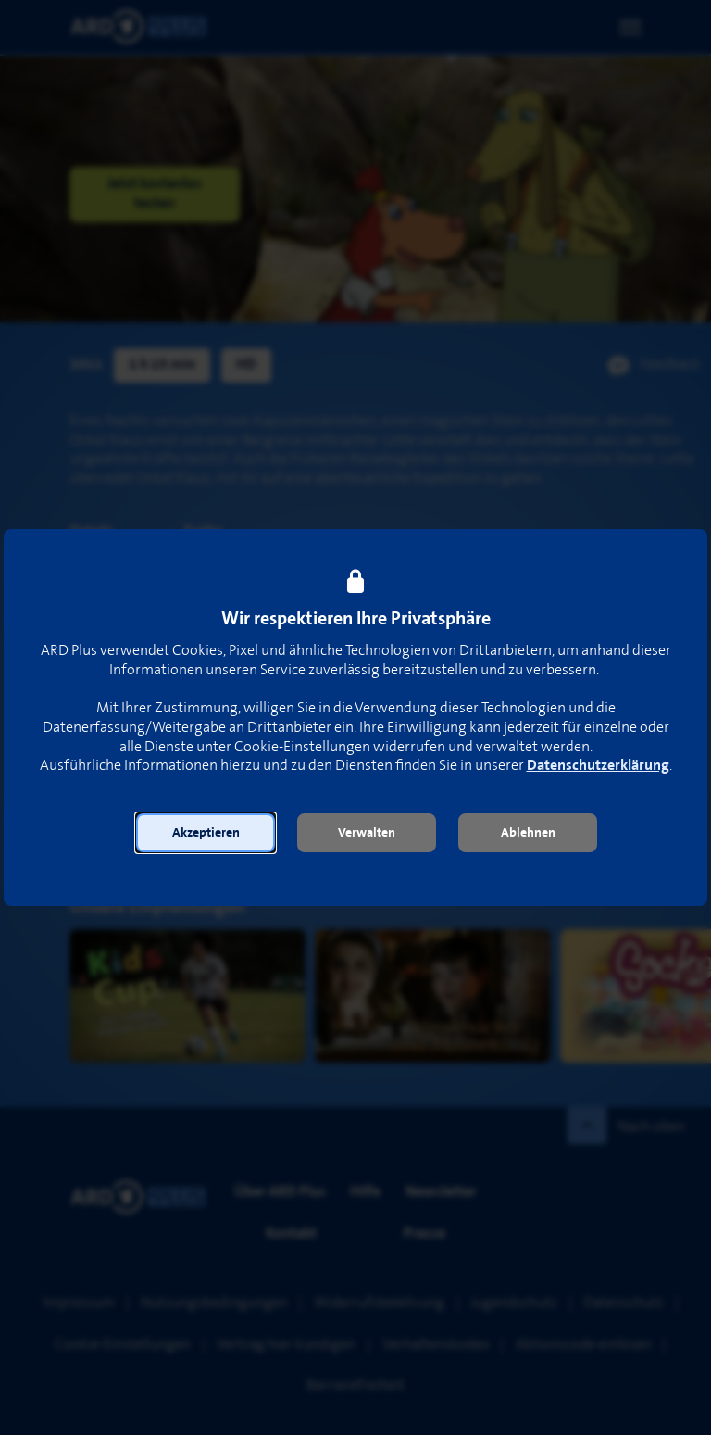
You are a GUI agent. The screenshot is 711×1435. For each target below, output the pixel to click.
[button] (205, 832)
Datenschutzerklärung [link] (598, 765)
